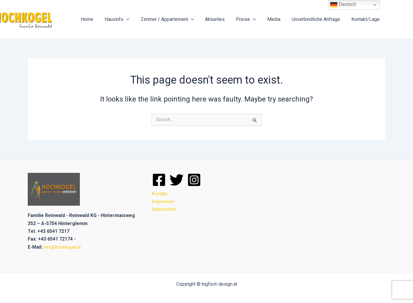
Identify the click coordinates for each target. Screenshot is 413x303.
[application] (138, 19)
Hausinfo (128, 19)
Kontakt (160, 193)
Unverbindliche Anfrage (318, 19)
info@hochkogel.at (63, 247)
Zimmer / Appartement (177, 19)
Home (100, 19)
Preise (252, 19)
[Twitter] (177, 180)
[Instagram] (194, 180)
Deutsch (343, 4)
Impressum (164, 201)
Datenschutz (165, 209)
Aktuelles (223, 19)
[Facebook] (159, 180)
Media (278, 19)
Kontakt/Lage (366, 19)
